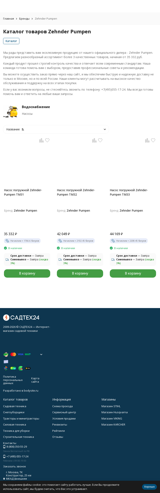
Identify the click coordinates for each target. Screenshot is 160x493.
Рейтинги (58, 431)
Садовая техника (14, 406)
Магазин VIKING (111, 418)
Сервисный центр (64, 412)
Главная (8, 18)
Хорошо (149, 486)
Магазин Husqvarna (114, 412)
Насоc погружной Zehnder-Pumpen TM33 (129, 192)
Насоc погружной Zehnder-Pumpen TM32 (76, 192)
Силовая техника (14, 424)
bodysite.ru (31, 390)
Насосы (27, 114)
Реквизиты (59, 424)
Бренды (24, 18)
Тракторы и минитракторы (21, 418)
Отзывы (57, 437)
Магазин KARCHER (113, 424)
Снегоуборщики (13, 412)
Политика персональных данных (13, 380)
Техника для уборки (16, 431)
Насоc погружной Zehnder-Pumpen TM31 (23, 192)
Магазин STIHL (110, 406)
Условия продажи (64, 418)
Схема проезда (62, 406)
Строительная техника (18, 437)
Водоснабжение (36, 107)
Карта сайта (35, 379)
